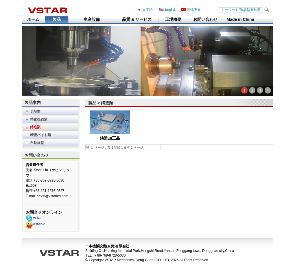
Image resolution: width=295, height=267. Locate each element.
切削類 (35, 111)
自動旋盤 (37, 143)
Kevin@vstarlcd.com (52, 196)
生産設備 (92, 19)
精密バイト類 (40, 135)
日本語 (145, 9)
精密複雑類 (38, 119)
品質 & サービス (137, 19)
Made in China (240, 19)
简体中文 (191, 9)
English (167, 9)
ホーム (33, 19)
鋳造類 (35, 127)
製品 (57, 19)
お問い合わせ (205, 19)
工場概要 (173, 19)
